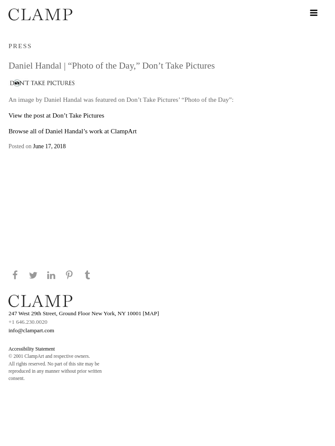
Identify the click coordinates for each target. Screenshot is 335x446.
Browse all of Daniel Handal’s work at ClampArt (73, 131)
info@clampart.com (31, 330)
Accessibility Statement (32, 348)
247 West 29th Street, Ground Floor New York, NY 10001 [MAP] (84, 313)
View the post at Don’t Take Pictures (56, 115)
